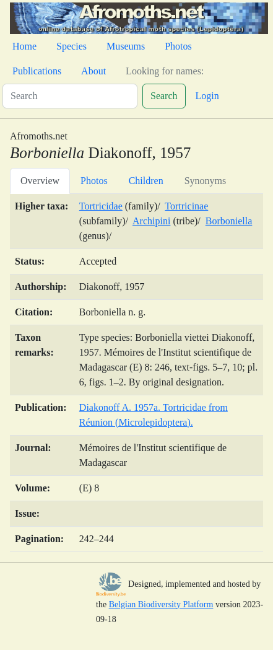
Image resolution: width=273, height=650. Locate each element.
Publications (36, 71)
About (93, 71)
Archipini (151, 221)
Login (207, 95)
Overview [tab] (39, 180)
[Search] (69, 96)
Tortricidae (101, 206)
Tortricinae (186, 206)
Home (24, 46)
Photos (178, 46)
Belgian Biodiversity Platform (161, 604)
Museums (125, 46)
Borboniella (229, 221)
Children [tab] (146, 180)
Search (164, 95)
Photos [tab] (94, 180)
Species (71, 46)
